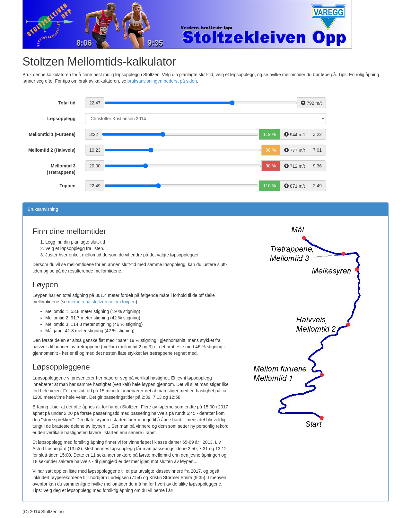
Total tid (66, 102)
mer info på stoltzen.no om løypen (102, 301)
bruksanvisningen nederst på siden (162, 81)
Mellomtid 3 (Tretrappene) (61, 169)
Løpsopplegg (61, 118)
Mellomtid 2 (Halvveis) (51, 150)
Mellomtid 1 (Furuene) (52, 134)
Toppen (67, 185)
